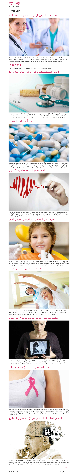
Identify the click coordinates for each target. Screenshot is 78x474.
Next (67, 467)
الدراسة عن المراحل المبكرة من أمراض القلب (32, 219)
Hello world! (15, 64)
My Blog (14, 3)
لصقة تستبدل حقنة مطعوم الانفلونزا (27, 170)
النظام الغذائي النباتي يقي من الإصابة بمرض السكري (35, 418)
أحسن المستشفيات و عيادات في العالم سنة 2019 (34, 71)
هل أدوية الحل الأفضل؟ (20, 121)
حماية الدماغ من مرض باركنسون (25, 268)
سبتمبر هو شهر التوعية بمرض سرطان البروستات (33, 317)
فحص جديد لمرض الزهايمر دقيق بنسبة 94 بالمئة (33, 15)
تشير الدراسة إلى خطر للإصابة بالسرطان (29, 367)
